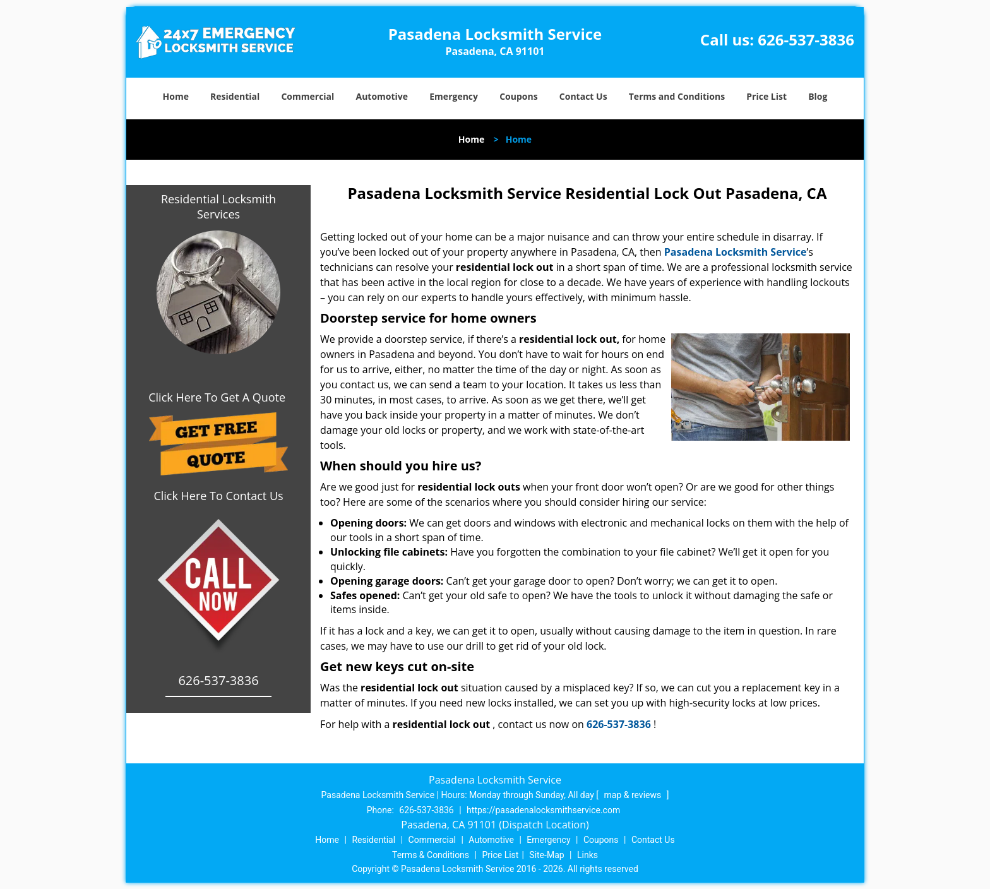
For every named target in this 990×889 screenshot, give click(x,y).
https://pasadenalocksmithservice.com (543, 810)
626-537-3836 (806, 39)
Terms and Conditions (677, 96)
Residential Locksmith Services (218, 206)
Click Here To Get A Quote (218, 397)
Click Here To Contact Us (218, 495)
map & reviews (634, 795)
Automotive (382, 96)
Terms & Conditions (430, 855)
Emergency (453, 96)
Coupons (518, 96)
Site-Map (546, 855)
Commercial (307, 96)
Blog (817, 96)
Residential (234, 96)
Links (587, 855)
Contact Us (583, 96)
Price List (766, 96)
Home (176, 96)
